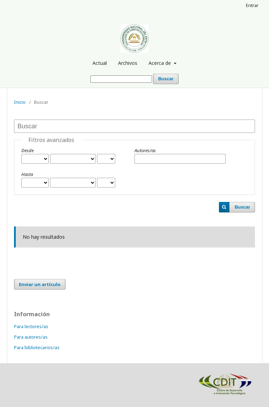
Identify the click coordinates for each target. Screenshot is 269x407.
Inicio (20, 102)
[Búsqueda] (121, 79)
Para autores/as (31, 337)
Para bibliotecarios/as (37, 347)
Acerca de (160, 63)
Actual (99, 63)
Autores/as (145, 150)
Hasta (27, 174)
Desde (27, 150)
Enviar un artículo (40, 284)
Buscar (165, 78)
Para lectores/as (31, 326)
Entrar (252, 5)
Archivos (127, 63)
